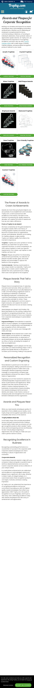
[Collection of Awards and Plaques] (17, 31)
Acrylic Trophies (9, 52)
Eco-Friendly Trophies (25, 140)
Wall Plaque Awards (25, 81)
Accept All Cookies (23, 685)
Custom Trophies (8, 170)
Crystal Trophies (25, 52)
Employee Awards (8, 111)
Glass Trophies (8, 81)
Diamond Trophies (25, 111)
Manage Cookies (8, 685)
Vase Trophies (8, 140)
